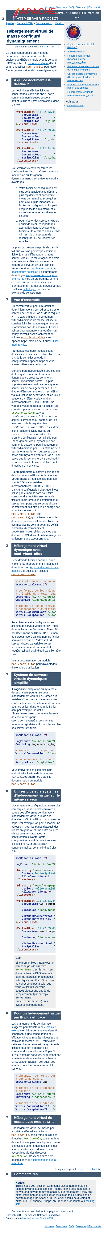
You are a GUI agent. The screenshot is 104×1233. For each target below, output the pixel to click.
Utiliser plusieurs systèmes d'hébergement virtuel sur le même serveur (82, 77)
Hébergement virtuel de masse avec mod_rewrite (81, 93)
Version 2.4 (61, 23)
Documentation (44, 23)
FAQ (71, 7)
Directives (61, 7)
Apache (10, 23)
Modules (49, 7)
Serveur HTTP (25, 23)
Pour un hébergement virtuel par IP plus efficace (83, 86)
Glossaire (81, 7)
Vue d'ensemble (76, 51)
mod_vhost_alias (33, 337)
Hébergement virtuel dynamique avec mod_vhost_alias (78, 59)
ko (53, 46)
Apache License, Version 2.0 (37, 1218)
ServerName (23, 969)
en (41, 46)
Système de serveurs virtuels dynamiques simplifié (83, 68)
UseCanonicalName (24, 412)
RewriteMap (19, 1156)
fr (47, 46)
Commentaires (75, 105)
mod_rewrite (35, 66)
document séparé (38, 63)
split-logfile (29, 289)
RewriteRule (32, 1138)
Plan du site (94, 7)
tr (58, 46)
